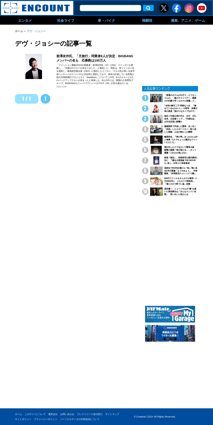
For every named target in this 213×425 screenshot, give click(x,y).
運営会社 (53, 414)
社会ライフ (65, 20)
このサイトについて (35, 414)
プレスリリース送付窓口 (90, 414)
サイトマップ (112, 414)
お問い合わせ (67, 414)
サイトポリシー (23, 419)
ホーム (18, 414)
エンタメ (25, 20)
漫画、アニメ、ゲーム (188, 20)
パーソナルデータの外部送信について (80, 419)
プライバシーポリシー (45, 419)
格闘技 (147, 20)
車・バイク (106, 20)
